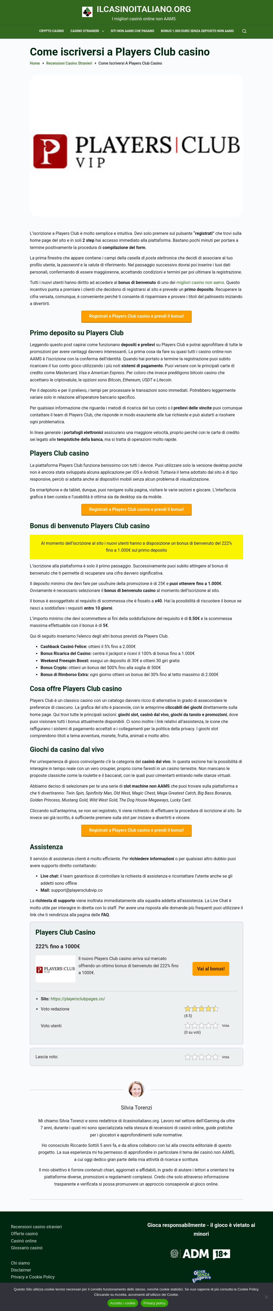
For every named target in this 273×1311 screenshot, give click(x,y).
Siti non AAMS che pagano (132, 31)
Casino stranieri (88, 31)
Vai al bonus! (211, 973)
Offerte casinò (24, 1234)
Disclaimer (21, 1270)
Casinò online (24, 1240)
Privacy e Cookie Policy (33, 1277)
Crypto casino (51, 31)
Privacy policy (154, 1303)
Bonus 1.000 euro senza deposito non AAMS (197, 31)
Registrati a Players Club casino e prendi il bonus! (136, 316)
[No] (266, 1297)
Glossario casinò (27, 1247)
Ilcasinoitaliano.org (144, 9)
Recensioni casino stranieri (36, 1226)
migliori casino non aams (200, 282)
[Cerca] (244, 31)
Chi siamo (20, 1263)
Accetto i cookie (122, 1303)
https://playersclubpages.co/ (78, 1002)
